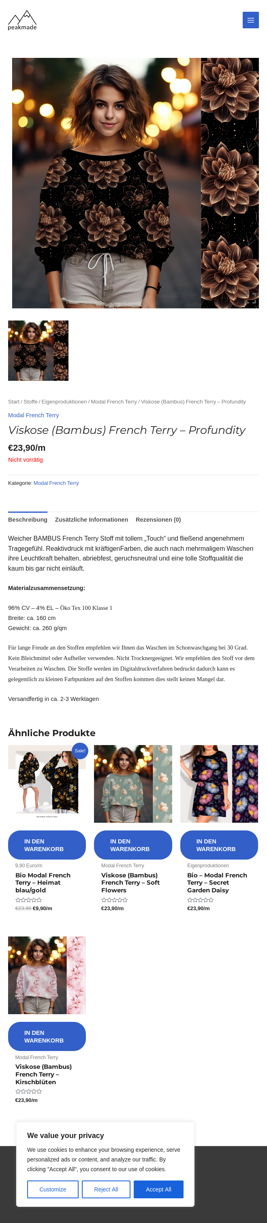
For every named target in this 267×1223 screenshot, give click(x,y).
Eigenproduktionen (64, 401)
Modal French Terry (114, 401)
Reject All (106, 1189)
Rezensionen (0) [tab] (158, 519)
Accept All (158, 1189)
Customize (52, 1189)
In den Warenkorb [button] (44, 845)
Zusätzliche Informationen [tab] (91, 519)
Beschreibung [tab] (27, 519)
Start (13, 401)
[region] (105, 1164)
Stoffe (30, 401)
